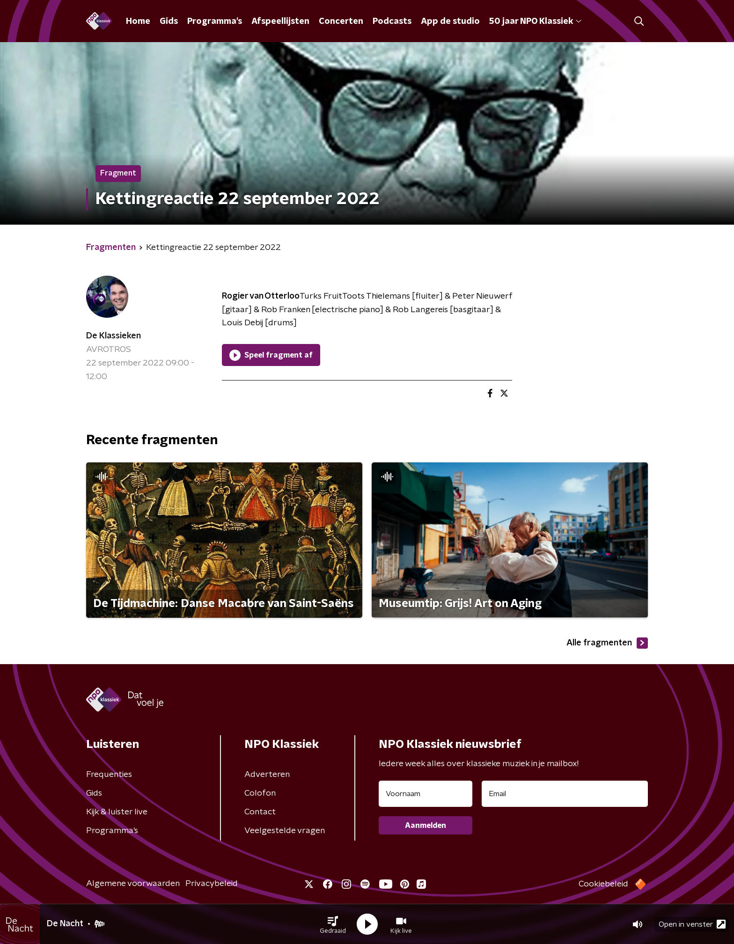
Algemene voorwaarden (133, 883)
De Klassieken (113, 336)
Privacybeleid (211, 883)
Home (138, 21)
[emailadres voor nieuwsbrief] (565, 794)
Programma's (214, 21)
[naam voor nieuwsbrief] (425, 794)
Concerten (341, 21)
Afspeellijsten (280, 21)
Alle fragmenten (607, 643)
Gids (169, 21)
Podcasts (392, 21)
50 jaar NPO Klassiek (535, 21)
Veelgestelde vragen (284, 831)
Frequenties (109, 774)
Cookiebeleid (603, 884)
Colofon (260, 793)
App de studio (450, 21)
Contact (260, 812)
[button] (333, 924)
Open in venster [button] (692, 924)
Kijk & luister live (116, 812)
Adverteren (267, 774)
